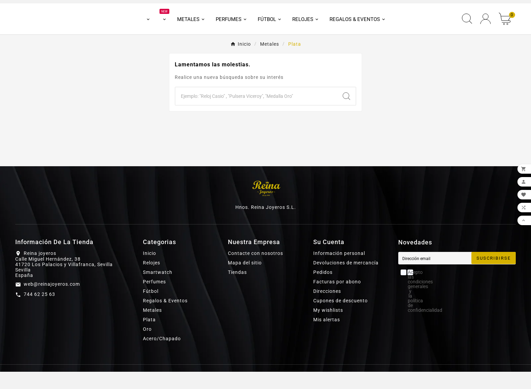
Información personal (339, 270)
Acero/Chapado (162, 356)
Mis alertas (326, 337)
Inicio (149, 270)
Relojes (151, 280)
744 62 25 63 (39, 311)
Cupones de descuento (340, 318)
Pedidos (323, 289)
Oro (147, 346)
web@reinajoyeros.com (52, 301)
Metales (152, 327)
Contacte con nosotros (255, 270)
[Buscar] (256, 113)
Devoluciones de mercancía (346, 280)
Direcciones (327, 308)
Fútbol (150, 308)
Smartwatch (157, 289)
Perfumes (154, 299)
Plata (149, 337)
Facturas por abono (337, 299)
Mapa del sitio (245, 280)
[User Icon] (485, 27)
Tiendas (237, 289)
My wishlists (328, 327)
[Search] (346, 113)
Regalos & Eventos (165, 318)
